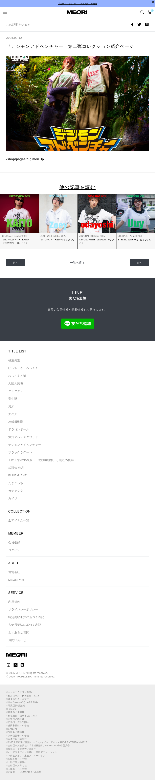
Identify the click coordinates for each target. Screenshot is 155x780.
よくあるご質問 (18, 632)
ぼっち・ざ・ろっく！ (23, 368)
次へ (139, 262)
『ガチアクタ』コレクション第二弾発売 (77, 3)
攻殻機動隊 (15, 421)
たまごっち (15, 483)
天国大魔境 (15, 383)
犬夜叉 (12, 414)
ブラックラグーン (20, 452)
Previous (5, 217)
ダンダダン (15, 391)
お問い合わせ (17, 640)
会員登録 (14, 542)
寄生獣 (12, 398)
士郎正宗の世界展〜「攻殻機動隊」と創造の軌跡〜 (42, 460)
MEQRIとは (16, 579)
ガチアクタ (15, 490)
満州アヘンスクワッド (23, 437)
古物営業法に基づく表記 (24, 624)
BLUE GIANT (17, 475)
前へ (15, 262)
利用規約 (14, 601)
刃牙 (11, 406)
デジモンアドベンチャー (24, 444)
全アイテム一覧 (18, 520)
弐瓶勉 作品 (16, 467)
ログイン (14, 550)
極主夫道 (14, 360)
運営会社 (14, 572)
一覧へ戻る (77, 262)
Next (150, 217)
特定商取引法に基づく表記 (26, 617)
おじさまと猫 (17, 375)
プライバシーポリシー (23, 609)
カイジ (12, 498)
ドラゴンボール (18, 429)
